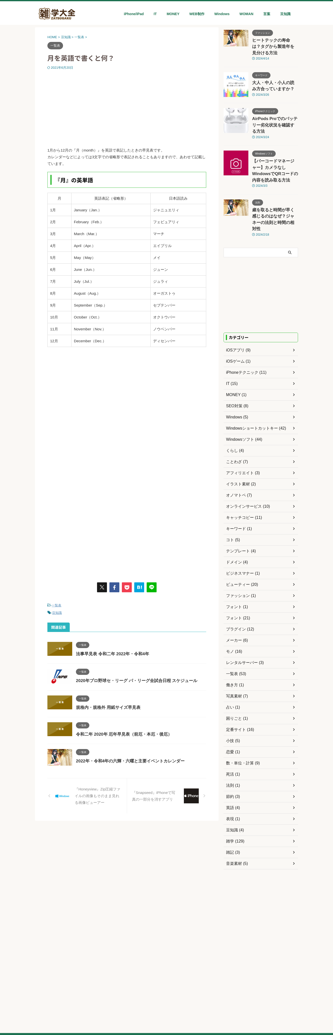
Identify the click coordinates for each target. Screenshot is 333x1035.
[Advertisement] (126, 107)
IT (155, 14)
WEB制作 (196, 14)
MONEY (173, 14)
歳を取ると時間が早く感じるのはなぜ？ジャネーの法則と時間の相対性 (274, 190)
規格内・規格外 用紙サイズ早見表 (106, 706)
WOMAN (246, 14)
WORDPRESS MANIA (177, 1008)
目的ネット (148, 1008)
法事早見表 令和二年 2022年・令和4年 (110, 652)
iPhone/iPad (134, 14)
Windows (222, 14)
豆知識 (285, 14)
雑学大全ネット (166, 1020)
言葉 (266, 14)
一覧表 (56, 605)
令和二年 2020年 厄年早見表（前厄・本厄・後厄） (121, 733)
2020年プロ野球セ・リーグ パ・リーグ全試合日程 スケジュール (133, 679)
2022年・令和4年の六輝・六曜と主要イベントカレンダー (127, 759)
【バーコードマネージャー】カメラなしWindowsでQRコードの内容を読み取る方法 (274, 149)
